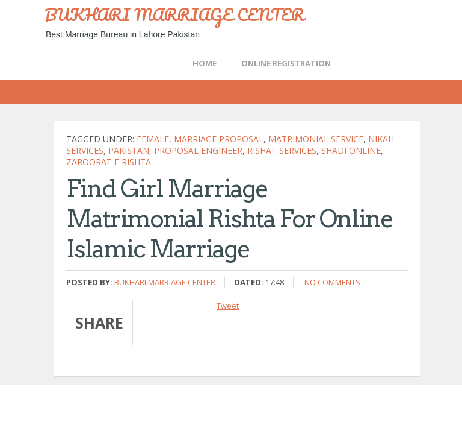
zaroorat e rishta (108, 162)
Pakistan (128, 150)
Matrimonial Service (315, 139)
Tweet (228, 305)
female (153, 139)
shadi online (351, 150)
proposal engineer (198, 150)
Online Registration (286, 63)
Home (204, 63)
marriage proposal (218, 139)
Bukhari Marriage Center (164, 282)
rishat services (281, 150)
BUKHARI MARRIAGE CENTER (174, 14)
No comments (332, 282)
